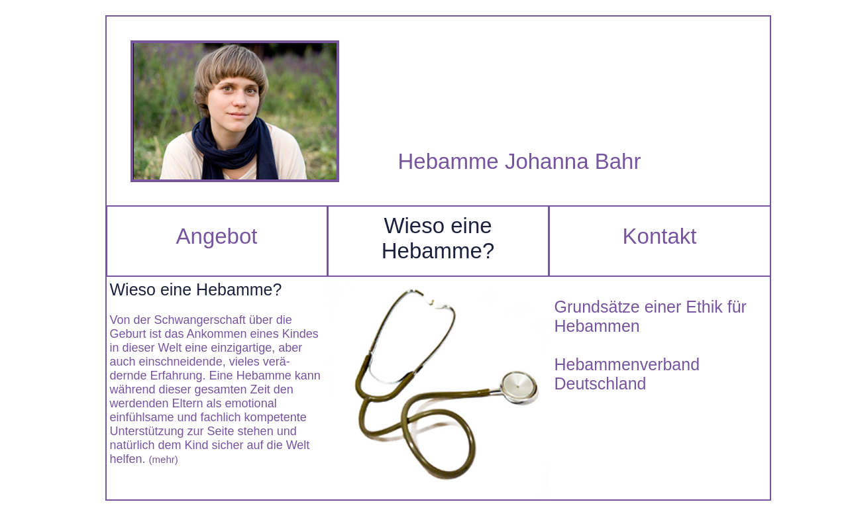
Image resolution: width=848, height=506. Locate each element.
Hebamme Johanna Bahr (519, 161)
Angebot (217, 236)
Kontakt (660, 236)
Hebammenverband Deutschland (627, 374)
